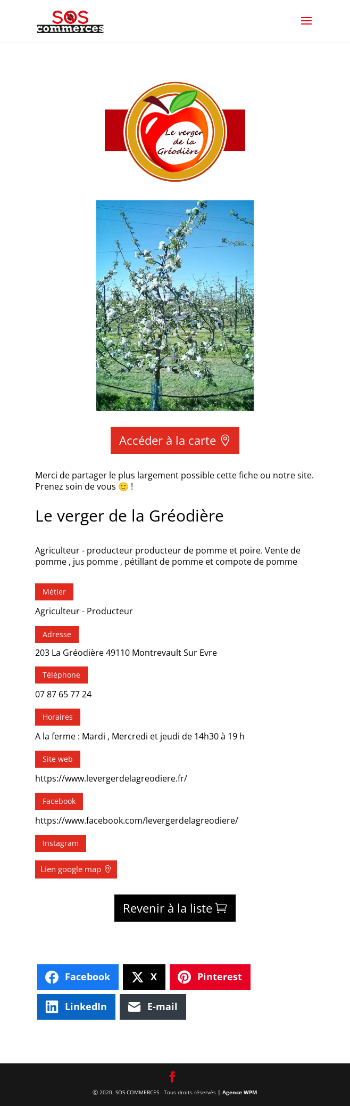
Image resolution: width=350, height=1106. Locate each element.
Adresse (57, 634)
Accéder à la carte (167, 440)
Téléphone (61, 675)
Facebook (59, 801)
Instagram (61, 843)
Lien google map (70, 869)
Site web (58, 759)
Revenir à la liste (167, 908)
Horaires (58, 717)
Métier (54, 592)
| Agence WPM (237, 1092)
